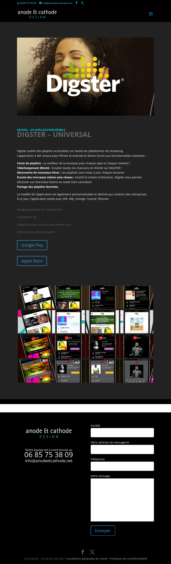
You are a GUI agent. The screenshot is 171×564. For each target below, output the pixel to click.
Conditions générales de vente (86, 558)
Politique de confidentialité (128, 558)
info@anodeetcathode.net (48, 460)
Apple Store (32, 261)
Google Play (32, 245)
